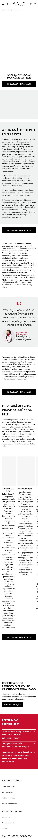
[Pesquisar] (7, 4)
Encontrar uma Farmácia (9, 823)
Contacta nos (6, 817)
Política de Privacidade (8, 786)
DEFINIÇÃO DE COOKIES (9, 804)
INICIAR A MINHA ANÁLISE (19, 84)
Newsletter (5, 829)
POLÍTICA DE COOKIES (8, 798)
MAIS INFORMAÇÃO (12, 704)
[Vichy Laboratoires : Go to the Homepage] (19, 4)
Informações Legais (7, 792)
